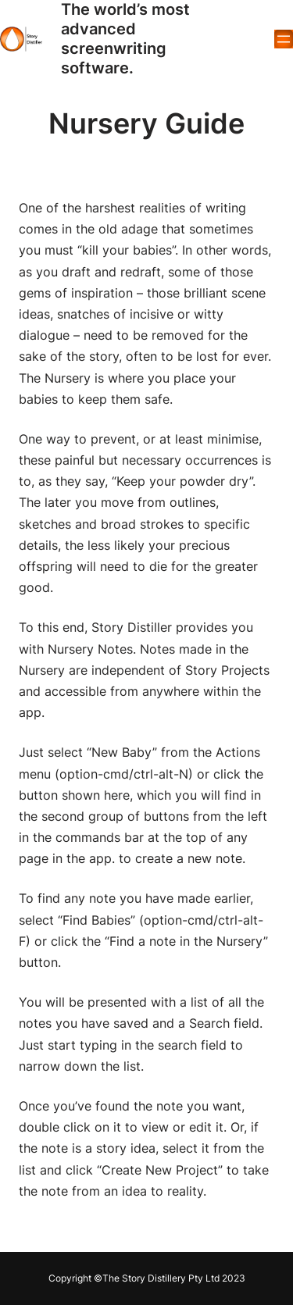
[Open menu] (283, 39)
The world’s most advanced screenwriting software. (125, 38)
